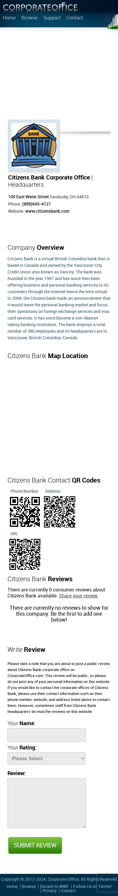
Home (9, 18)
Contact (74, 18)
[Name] (46, 735)
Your (21, 723)
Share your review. (78, 596)
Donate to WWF (54, 886)
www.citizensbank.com (47, 211)
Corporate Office (40, 9)
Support (51, 18)
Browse (29, 18)
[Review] (46, 803)
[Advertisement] (59, 75)
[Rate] (46, 758)
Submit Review (34, 845)
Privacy (50, 891)
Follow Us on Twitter (92, 886)
